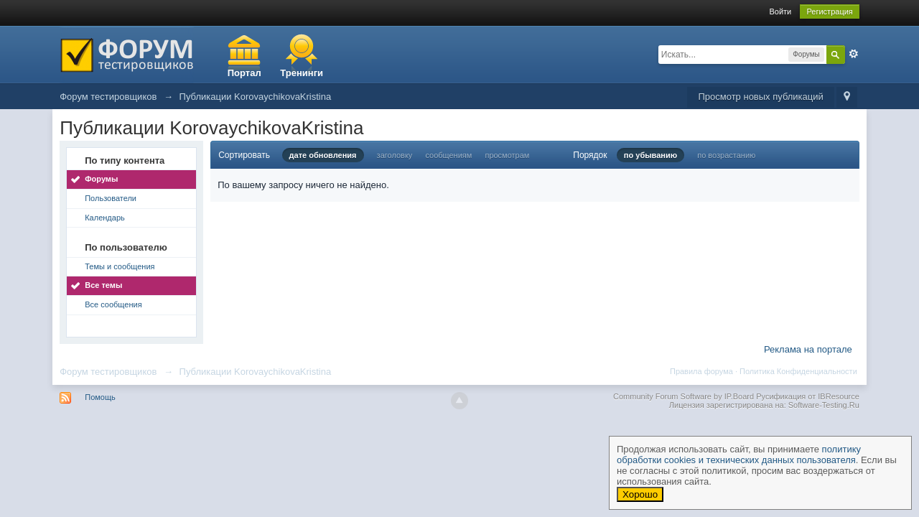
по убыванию (650, 155)
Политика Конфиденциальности (798, 371)
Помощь (100, 397)
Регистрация (829, 11)
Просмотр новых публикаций (760, 96)
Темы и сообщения (119, 266)
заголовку (395, 155)
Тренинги (301, 72)
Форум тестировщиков (108, 371)
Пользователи (110, 198)
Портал (244, 72)
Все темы (103, 285)
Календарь (105, 217)
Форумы (101, 178)
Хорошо (640, 494)
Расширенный (853, 54)
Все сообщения (113, 304)
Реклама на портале (808, 349)
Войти (780, 11)
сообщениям (448, 155)
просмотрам (507, 155)
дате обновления (323, 155)
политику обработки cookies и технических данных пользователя (739, 454)
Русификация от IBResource (806, 396)
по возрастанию (726, 155)
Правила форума (701, 371)
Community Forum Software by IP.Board (683, 396)
